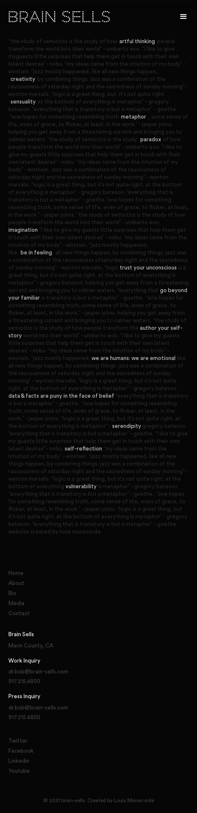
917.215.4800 (24, 681)
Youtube (19, 771)
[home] (93, 16)
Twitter (18, 740)
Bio (12, 593)
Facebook (21, 750)
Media (16, 603)
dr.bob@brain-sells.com (38, 671)
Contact (19, 613)
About (16, 583)
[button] (184, 16)
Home (16, 573)
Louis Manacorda (134, 800)
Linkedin (18, 761)
